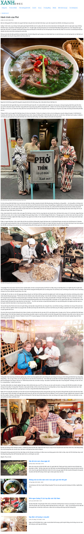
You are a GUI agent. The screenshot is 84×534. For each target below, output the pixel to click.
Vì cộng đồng (47, 7)
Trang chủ (4, 7)
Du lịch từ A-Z (5, 13)
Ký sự (39, 7)
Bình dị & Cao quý (62, 7)
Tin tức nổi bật (13, 7)
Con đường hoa (73, 7)
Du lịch (34, 7)
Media (54, 7)
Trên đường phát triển (24, 7)
